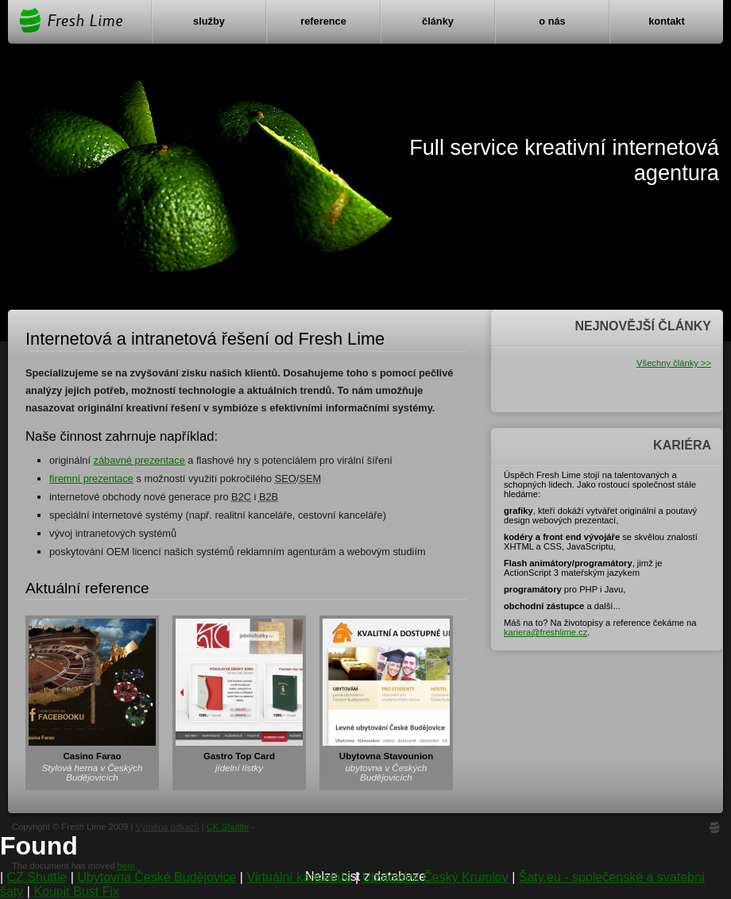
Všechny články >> (673, 363)
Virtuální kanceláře (298, 877)
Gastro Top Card (239, 756)
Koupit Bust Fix (76, 891)
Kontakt (666, 21)
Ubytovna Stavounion (386, 756)
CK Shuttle (228, 826)
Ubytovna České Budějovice (156, 877)
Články (438, 21)
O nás (552, 21)
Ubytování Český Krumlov (435, 877)
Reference (323, 21)
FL (715, 830)
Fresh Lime (70, 20)
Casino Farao (93, 756)
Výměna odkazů (167, 826)
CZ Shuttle (37, 877)
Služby (209, 21)
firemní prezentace (91, 478)
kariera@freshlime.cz (545, 632)
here (125, 865)
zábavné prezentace (139, 460)
